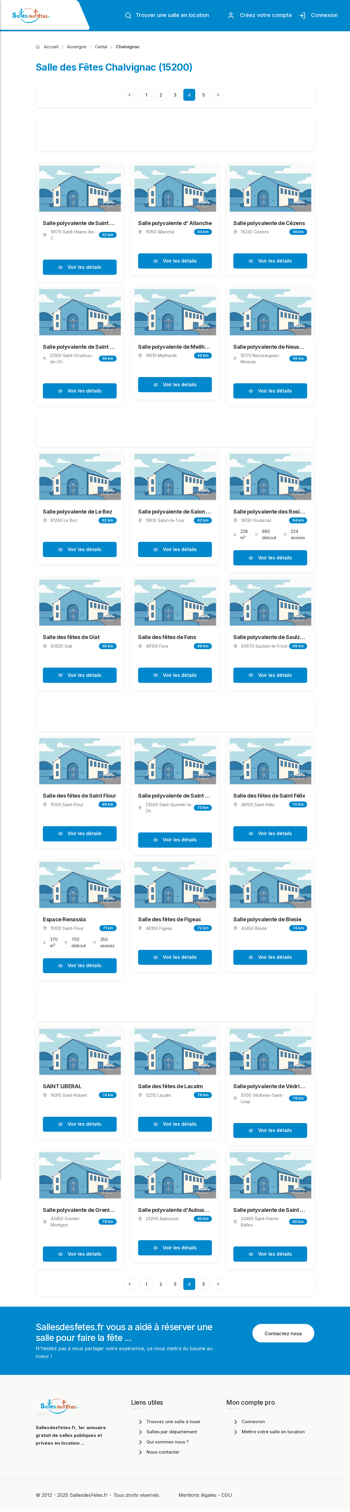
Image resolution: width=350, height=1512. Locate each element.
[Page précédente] (130, 95)
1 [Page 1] (146, 94)
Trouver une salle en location (167, 15)
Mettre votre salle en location (268, 1434)
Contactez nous (283, 1336)
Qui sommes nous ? (163, 1445)
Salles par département (167, 1434)
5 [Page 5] (203, 94)
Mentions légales (197, 1498)
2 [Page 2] (161, 94)
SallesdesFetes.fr (89, 1498)
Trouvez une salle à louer (169, 1424)
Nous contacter (158, 1455)
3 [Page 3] (175, 94)
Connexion (318, 15)
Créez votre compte (259, 15)
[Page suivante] (219, 95)
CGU (226, 1498)
